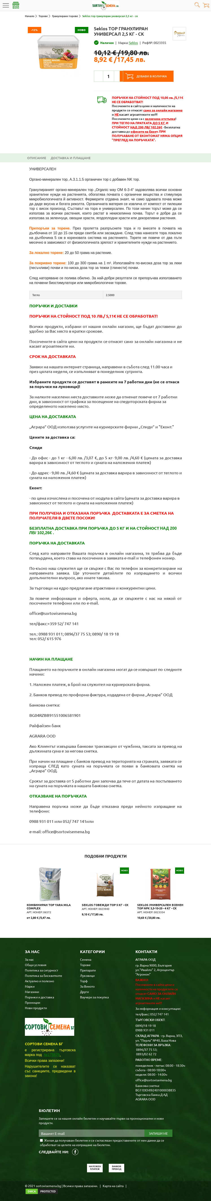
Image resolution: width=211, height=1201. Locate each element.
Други (84, 991)
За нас (29, 959)
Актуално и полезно (39, 980)
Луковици (87, 975)
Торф (84, 980)
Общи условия (35, 964)
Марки (30, 986)
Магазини (32, 991)
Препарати (88, 970)
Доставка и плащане (71, 158)
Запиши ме (158, 1133)
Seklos (133, 43)
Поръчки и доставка (39, 997)
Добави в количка (155, 76)
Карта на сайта (113, 1185)
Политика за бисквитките (43, 975)
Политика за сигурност (41, 970)
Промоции (32, 1002)
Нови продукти (36, 1007)
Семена (85, 959)
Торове (85, 964)
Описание (36, 158)
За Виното (87, 986)
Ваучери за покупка (94, 997)
